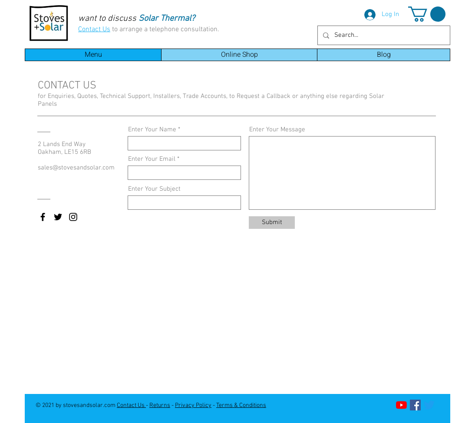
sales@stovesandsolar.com (76, 168)
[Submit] (272, 222)
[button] (426, 14)
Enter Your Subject (154, 189)
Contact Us (94, 29)
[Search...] (383, 35)
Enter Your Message (277, 130)
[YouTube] (401, 405)
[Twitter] (429, 405)
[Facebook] (415, 405)
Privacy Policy (193, 405)
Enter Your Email (151, 159)
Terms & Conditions (241, 405)
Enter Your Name (152, 130)
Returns (159, 405)
